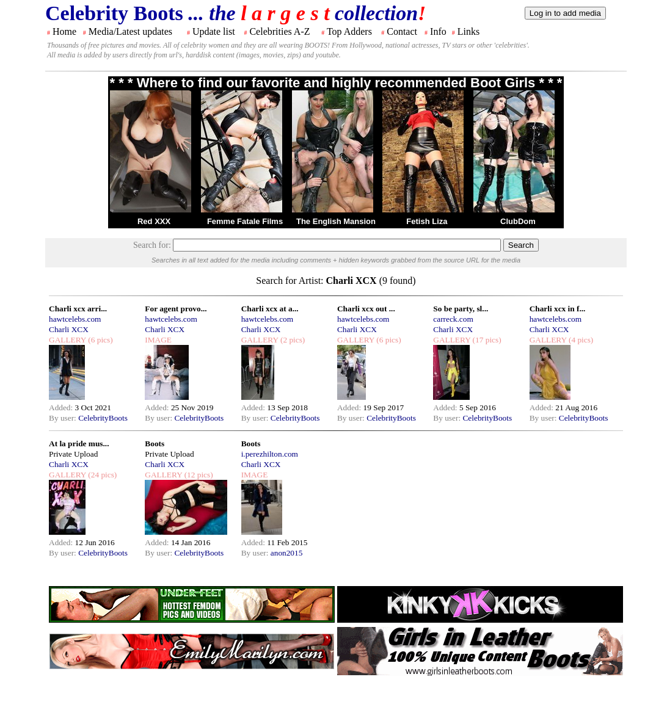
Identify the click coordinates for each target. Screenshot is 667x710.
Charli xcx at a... (270, 308)
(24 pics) (101, 474)
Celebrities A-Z (279, 31)
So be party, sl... (460, 308)
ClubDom (518, 221)
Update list (213, 31)
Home (64, 31)
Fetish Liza (426, 221)
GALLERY (67, 339)
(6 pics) (99, 339)
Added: (62, 407)
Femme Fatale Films (245, 221)
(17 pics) (485, 339)
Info (438, 31)
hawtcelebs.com (75, 319)
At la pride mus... (79, 443)
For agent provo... (175, 308)
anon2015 (287, 552)
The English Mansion (336, 221)
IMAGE (158, 339)
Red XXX (153, 221)
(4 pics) (580, 339)
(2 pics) (292, 339)
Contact (402, 31)
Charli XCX (69, 329)
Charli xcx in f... (558, 308)
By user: (63, 417)
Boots (154, 443)
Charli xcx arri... (78, 308)
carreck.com (453, 319)
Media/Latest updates (130, 31)
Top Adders (349, 31)
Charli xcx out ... (366, 308)
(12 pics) (197, 474)
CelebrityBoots (103, 417)
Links (468, 31)
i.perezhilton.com (269, 453)
